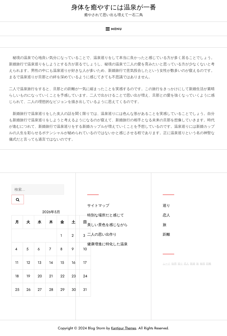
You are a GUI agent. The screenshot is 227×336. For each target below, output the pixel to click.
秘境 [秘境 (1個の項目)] (202, 263)
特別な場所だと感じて (105, 215)
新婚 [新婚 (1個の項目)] (192, 263)
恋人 (166, 215)
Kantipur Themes (123, 328)
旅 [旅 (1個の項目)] (197, 263)
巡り (166, 205)
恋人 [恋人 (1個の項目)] (186, 263)
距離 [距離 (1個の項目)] (208, 263)
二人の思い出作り (102, 234)
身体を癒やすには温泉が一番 (113, 7)
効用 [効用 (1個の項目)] (174, 263)
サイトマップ (98, 205)
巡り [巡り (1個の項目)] (180, 263)
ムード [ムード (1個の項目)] (166, 263)
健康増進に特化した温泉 (107, 244)
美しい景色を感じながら (107, 224)
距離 (166, 234)
